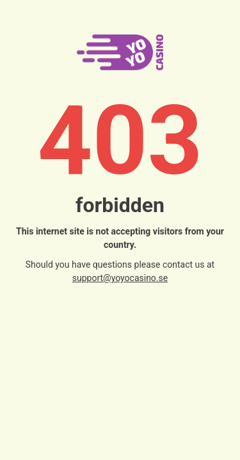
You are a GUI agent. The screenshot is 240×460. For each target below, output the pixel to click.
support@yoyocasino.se (120, 278)
